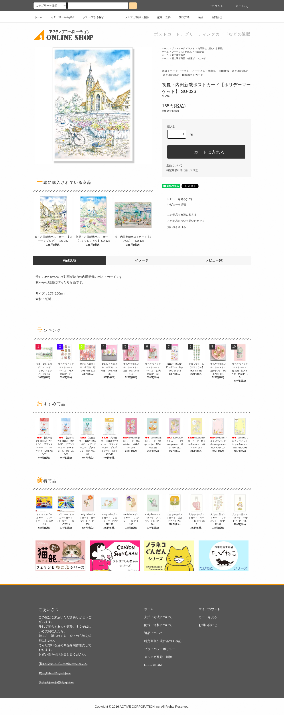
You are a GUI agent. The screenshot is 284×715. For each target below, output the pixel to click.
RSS (147, 665)
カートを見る (208, 617)
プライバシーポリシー (159, 649)
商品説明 (70, 260)
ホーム (38, 17)
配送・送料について (158, 625)
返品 (197, 17)
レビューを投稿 (174, 204)
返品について (174, 165)
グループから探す (91, 17)
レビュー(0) (214, 260)
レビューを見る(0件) (177, 199)
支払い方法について (158, 617)
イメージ (142, 260)
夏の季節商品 (178, 55)
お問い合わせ (208, 625)
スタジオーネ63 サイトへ (56, 682)
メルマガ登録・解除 (134, 17)
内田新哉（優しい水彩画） (211, 48)
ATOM (157, 665)
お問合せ (214, 17)
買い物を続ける (174, 227)
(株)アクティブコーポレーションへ (63, 664)
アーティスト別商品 (182, 52)
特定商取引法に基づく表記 (182, 170)
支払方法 (181, 17)
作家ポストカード (197, 58)
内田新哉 (199, 52)
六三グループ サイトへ (55, 673)
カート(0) (239, 6)
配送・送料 (161, 17)
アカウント (214, 6)
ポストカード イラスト (183, 48)
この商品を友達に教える (179, 214)
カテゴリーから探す (60, 17)
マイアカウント (209, 609)
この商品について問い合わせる (183, 220)
